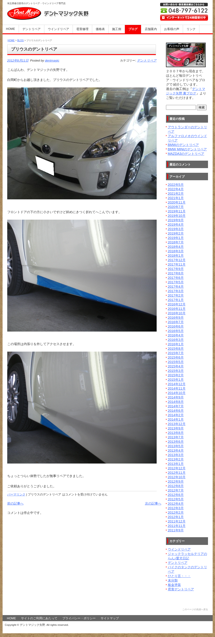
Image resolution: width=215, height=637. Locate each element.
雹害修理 (82, 29)
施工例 (116, 29)
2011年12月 (177, 521)
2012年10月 (177, 477)
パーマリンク (16, 494)
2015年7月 (176, 353)
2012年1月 (176, 517)
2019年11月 (177, 211)
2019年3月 (176, 229)
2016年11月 (177, 309)
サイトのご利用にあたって (39, 618)
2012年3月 (176, 508)
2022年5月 (176, 185)
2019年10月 (177, 216)
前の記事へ (15, 503)
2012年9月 (176, 481)
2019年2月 (176, 233)
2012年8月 (176, 486)
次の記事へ (153, 503)
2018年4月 (176, 247)
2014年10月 (177, 393)
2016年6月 (176, 326)
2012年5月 (176, 499)
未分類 (173, 580)
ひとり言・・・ (179, 576)
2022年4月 (176, 189)
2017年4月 (176, 286)
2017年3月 (176, 291)
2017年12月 (177, 260)
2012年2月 (176, 512)
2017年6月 (176, 278)
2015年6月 (176, 357)
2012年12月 (177, 468)
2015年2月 (176, 375)
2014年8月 (176, 402)
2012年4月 (176, 503)
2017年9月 (176, 269)
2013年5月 (176, 446)
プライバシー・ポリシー (79, 618)
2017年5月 (176, 282)
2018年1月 (176, 255)
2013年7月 (176, 437)
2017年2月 (176, 295)
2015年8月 (176, 348)
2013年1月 (176, 464)
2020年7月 (176, 207)
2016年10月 (177, 313)
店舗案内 (151, 29)
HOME (10, 29)
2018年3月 (176, 251)
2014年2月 (176, 415)
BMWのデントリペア (183, 145)
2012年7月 (176, 490)
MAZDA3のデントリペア (186, 154)
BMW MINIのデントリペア (187, 149)
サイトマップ (110, 618)
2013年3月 (176, 455)
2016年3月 (176, 340)
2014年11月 (177, 388)
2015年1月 (176, 379)
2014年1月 (176, 419)
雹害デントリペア (181, 589)
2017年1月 (176, 300)
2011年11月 (177, 526)
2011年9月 (176, 530)
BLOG (20, 40)
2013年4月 (176, 450)
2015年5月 (176, 362)
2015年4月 (176, 366)
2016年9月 (176, 317)
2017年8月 (176, 273)
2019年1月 (176, 238)
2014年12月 (177, 384)
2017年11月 (177, 264)
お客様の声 (171, 29)
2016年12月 (177, 304)
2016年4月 (176, 335)
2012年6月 (176, 495)
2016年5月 (176, 331)
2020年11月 (177, 202)
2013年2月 (176, 459)
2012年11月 (177, 472)
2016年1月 (176, 344)
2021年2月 (176, 193)
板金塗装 (174, 585)
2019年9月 (176, 220)
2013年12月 (177, 424)
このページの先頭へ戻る (195, 609)
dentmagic (52, 60)
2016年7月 (176, 322)
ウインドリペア (58, 29)
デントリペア (31, 29)
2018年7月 (176, 242)
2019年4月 (176, 224)
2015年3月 (176, 371)
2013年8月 (176, 433)
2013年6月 (176, 441)
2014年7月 (176, 406)
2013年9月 (176, 428)
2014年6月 (176, 410)
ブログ (132, 29)
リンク (191, 29)
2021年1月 (176, 198)
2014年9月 (176, 397)
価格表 (100, 29)
